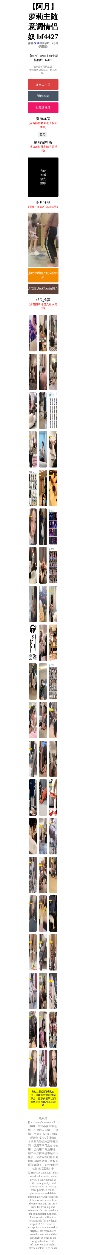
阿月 (36, 43)
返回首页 (43, 96)
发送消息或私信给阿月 (43, 288)
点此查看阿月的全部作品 (43, 275)
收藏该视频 (43, 107)
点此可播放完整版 (43, 177)
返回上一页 (43, 84)
